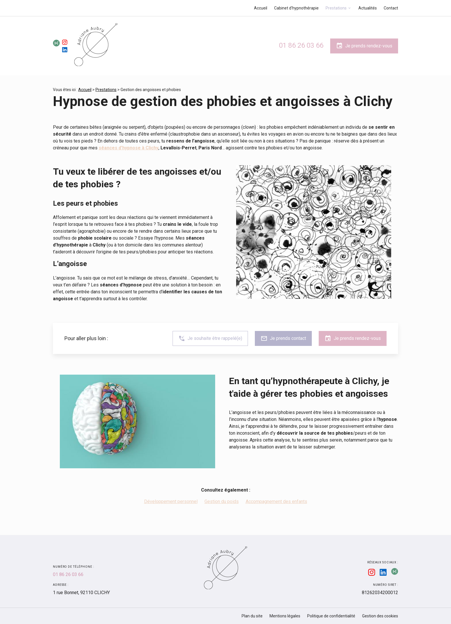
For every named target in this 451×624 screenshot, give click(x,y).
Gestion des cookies (380, 616)
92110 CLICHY (81, 592)
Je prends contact (283, 338)
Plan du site (252, 616)
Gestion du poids (222, 501)
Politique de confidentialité (331, 616)
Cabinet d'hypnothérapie (296, 8)
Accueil (260, 8)
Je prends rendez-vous (364, 45)
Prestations (336, 8)
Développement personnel (171, 501)
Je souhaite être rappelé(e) (210, 338)
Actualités (367, 8)
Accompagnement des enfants (276, 501)
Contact (391, 8)
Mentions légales (285, 616)
